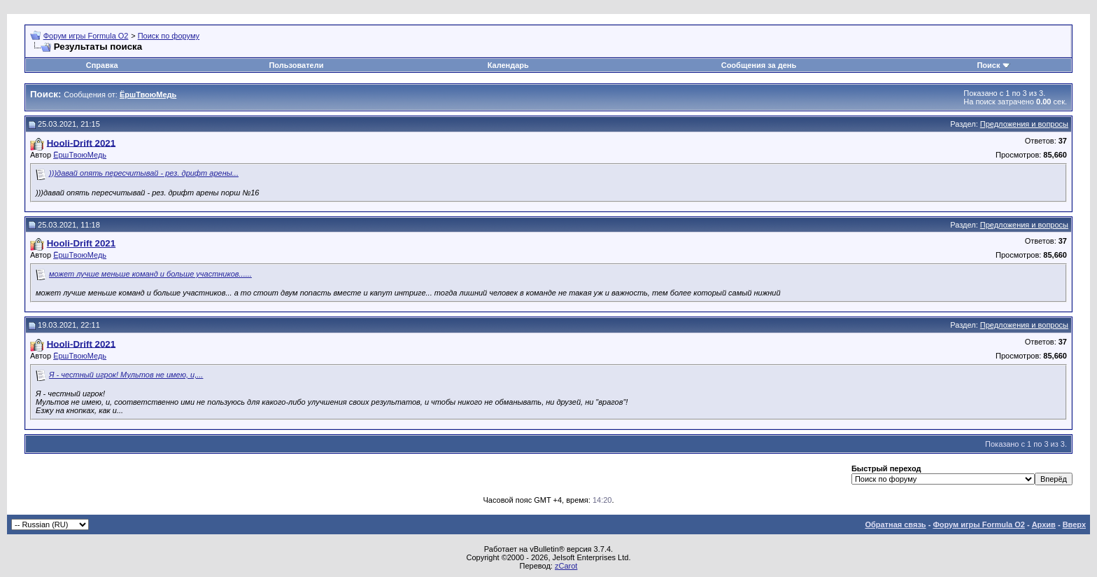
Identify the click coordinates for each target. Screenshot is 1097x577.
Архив (1044, 524)
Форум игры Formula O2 (86, 36)
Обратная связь (895, 524)
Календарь (508, 65)
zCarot (566, 566)
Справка (102, 65)
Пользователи (296, 65)
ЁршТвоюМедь (79, 155)
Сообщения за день (758, 65)
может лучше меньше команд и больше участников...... (150, 274)
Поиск (988, 65)
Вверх (1074, 524)
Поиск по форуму (168, 36)
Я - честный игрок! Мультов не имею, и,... (126, 374)
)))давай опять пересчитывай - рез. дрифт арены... (144, 173)
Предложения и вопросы (1024, 124)
